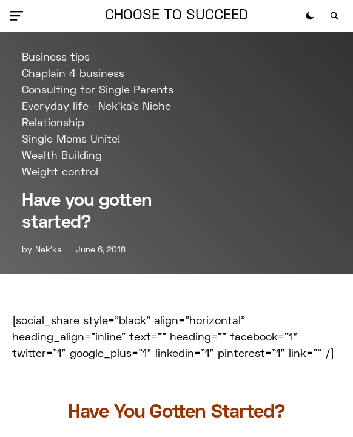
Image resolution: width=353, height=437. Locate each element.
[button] (19, 16)
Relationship (53, 123)
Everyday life (55, 107)
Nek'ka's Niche (134, 107)
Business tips (56, 58)
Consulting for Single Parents (97, 91)
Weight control (60, 173)
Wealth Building (62, 156)
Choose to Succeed (176, 15)
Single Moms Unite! (71, 140)
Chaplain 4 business (73, 74)
